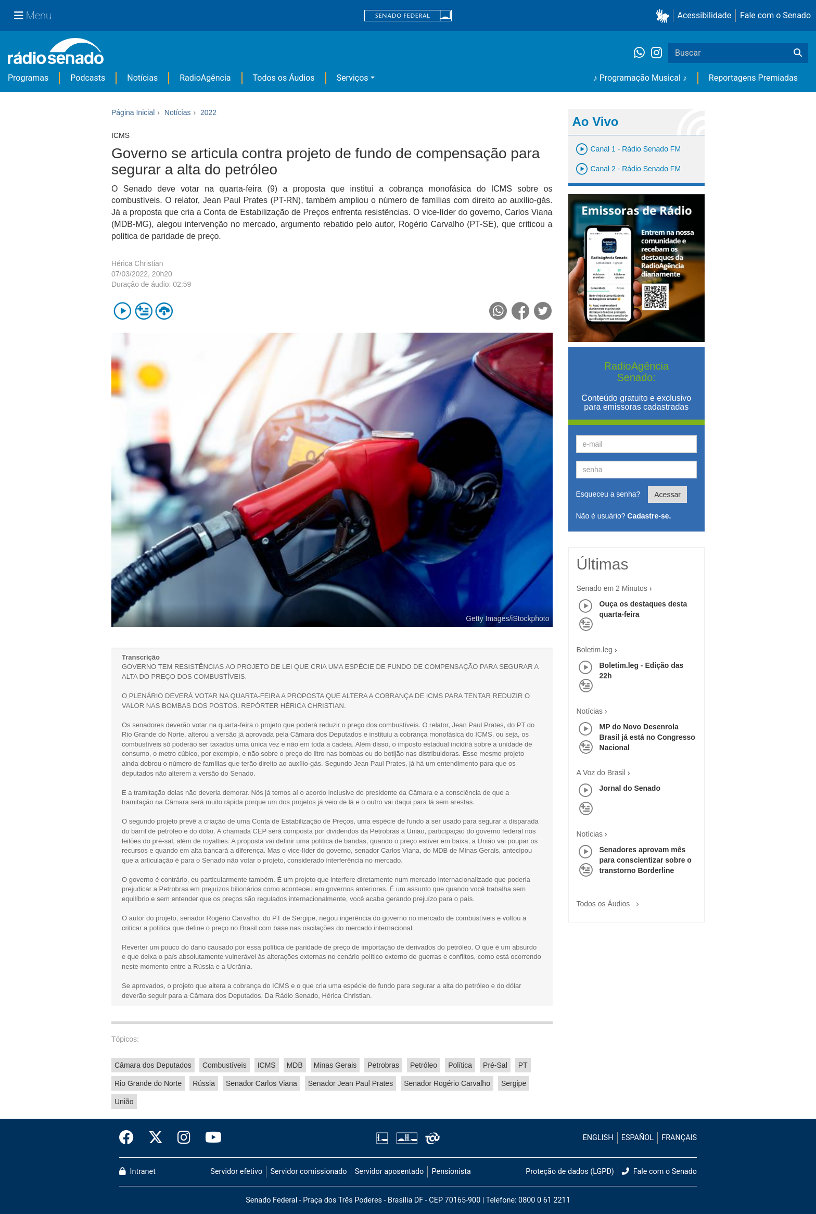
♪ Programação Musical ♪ (640, 78)
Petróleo (423, 1065)
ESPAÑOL (637, 1137)
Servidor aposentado (389, 1171)
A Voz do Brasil (601, 772)
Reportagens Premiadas (753, 78)
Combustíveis (224, 1065)
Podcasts (87, 78)
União (124, 1101)
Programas (28, 78)
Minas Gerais (335, 1065)
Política (460, 1065)
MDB (295, 1065)
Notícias (142, 78)
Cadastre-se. (649, 516)
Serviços (352, 78)
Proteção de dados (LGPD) (570, 1171)
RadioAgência (205, 78)
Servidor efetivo (236, 1171)
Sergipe (513, 1083)
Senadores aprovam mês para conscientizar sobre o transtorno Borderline (646, 860)
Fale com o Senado (775, 15)
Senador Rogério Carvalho (447, 1083)
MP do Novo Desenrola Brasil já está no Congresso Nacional (647, 737)
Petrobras (383, 1065)
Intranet (137, 1171)
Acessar (667, 494)
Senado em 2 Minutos (612, 588)
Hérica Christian (137, 263)
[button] (664, 16)
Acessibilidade (705, 15)
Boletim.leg (595, 650)
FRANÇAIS (679, 1137)
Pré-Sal (495, 1065)
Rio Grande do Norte (148, 1083)
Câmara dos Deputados (153, 1065)
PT (523, 1065)
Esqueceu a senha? (608, 494)
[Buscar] (797, 53)
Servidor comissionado (309, 1171)
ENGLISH (598, 1137)
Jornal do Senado (630, 788)
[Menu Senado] (32, 15)
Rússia (204, 1083)
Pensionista (451, 1171)
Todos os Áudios (284, 78)
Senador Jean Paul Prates (350, 1083)
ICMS (267, 1065)
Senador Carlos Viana (261, 1083)
